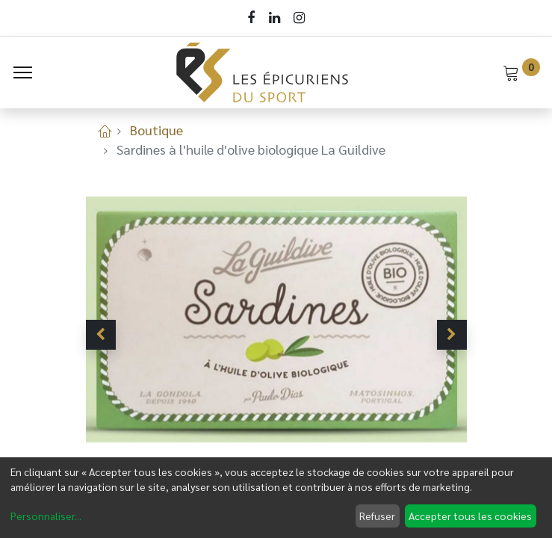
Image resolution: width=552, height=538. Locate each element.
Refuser (377, 515)
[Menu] (23, 72)
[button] (101, 335)
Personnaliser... (45, 515)
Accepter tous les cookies (470, 515)
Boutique (156, 129)
